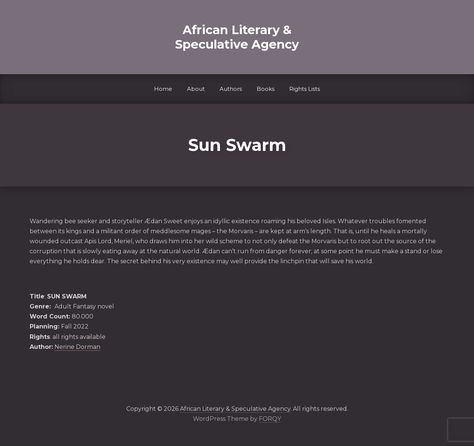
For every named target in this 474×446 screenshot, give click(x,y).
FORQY (270, 418)
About (196, 88)
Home (163, 88)
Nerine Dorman (77, 346)
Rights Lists (304, 88)
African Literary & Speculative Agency (237, 37)
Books (265, 88)
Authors (231, 88)
